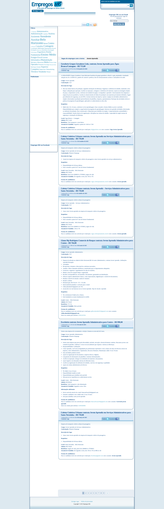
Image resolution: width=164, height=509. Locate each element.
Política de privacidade (87, 501)
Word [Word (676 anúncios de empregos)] (48, 72)
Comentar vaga (65, 70)
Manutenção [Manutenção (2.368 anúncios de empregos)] (46, 60)
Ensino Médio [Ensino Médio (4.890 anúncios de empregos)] (48, 54)
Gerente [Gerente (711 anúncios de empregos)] (45, 57)
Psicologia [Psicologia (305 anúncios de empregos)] (46, 64)
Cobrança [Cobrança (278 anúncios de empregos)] (33, 46)
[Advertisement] (43, 110)
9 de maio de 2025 (81, 324)
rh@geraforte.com (96, 129)
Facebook (112, 70)
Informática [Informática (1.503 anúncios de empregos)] (35, 60)
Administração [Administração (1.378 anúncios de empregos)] (37, 34)
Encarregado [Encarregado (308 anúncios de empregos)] (51, 50)
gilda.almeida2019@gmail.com (99, 311)
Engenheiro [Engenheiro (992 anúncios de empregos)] (41, 52)
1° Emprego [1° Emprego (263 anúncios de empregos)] (33, 31)
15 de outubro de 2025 (82, 141)
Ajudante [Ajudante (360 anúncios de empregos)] (45, 34)
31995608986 (82, 405)
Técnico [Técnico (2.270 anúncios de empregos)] (34, 71)
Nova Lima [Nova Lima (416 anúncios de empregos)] (53, 62)
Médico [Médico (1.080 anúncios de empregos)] (47, 62)
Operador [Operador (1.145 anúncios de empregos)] (34, 64)
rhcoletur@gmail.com (97, 455)
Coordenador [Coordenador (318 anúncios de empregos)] (34, 48)
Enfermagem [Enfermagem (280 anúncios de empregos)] (34, 52)
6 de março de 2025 (82, 417)
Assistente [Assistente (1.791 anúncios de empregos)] (35, 36)
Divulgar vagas (38, 11)
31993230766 (82, 315)
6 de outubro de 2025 (81, 193)
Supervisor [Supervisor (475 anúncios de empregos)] (42, 69)
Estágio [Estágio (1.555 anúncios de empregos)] (34, 57)
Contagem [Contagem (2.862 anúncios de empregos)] (48, 46)
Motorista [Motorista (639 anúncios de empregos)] (40, 62)
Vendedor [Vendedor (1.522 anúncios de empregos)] (42, 71)
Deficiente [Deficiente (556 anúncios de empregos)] (41, 48)
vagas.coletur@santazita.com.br (99, 181)
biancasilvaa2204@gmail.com (99, 401)
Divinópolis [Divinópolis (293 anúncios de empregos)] (34, 50)
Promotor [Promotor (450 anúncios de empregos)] (41, 64)
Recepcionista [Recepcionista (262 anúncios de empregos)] (53, 64)
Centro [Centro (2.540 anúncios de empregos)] (51, 43)
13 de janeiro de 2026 (81, 69)
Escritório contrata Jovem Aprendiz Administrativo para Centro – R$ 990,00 (92, 322)
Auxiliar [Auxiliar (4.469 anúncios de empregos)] (35, 39)
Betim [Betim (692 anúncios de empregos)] (45, 43)
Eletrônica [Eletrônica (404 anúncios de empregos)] (44, 50)
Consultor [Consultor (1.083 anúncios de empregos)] (39, 46)
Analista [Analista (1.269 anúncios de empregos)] (51, 34)
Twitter (104, 70)
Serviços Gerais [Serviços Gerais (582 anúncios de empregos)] (36, 67)
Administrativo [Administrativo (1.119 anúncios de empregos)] (42, 31)
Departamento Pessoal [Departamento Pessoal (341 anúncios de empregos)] (50, 48)
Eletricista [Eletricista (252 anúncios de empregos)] (39, 50)
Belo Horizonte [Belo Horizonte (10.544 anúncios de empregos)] (38, 41)
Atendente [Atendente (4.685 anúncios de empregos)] (45, 36)
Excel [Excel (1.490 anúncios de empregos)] (39, 57)
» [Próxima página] (107, 493)
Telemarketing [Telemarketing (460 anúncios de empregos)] (50, 69)
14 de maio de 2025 (82, 245)
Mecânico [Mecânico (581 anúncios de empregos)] (34, 62)
